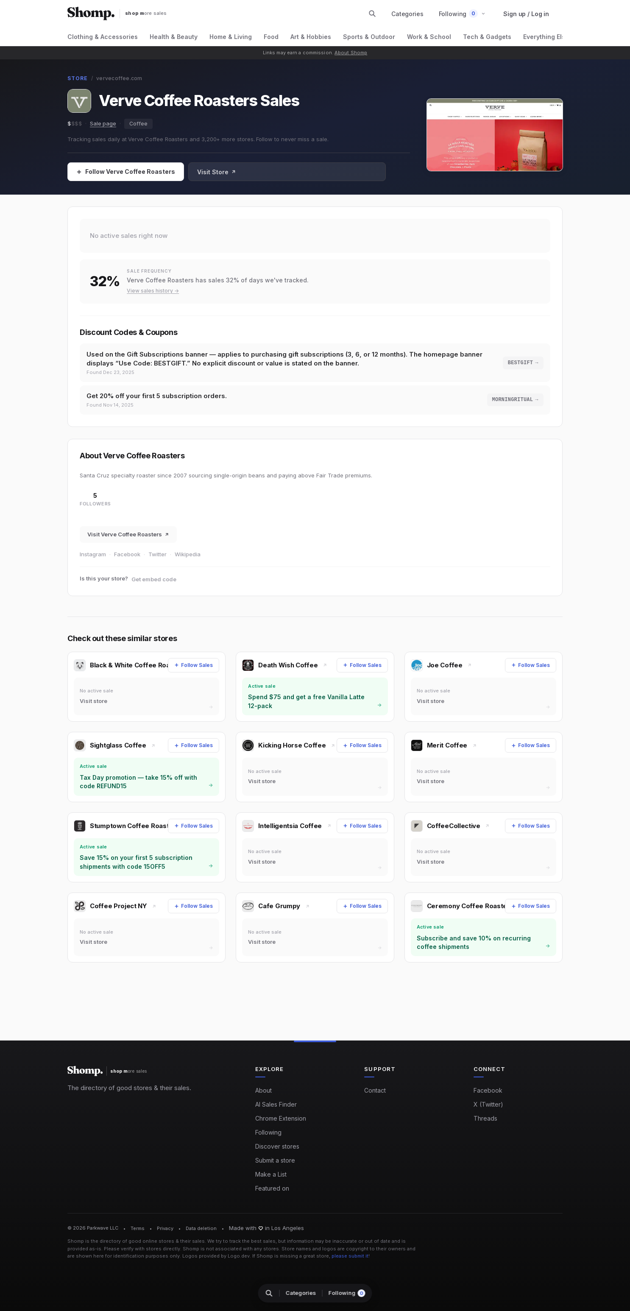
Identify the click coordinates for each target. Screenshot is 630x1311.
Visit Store (216, 172)
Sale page (103, 123)
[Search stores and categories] (372, 13)
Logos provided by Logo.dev (216, 1256)
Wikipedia (188, 557)
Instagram (93, 557)
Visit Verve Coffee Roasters (128, 537)
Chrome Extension (280, 1118)
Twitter (157, 557)
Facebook (127, 557)
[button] (462, 14)
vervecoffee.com (119, 78)
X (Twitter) (488, 1104)
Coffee (138, 123)
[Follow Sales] (125, 171)
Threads (485, 1118)
